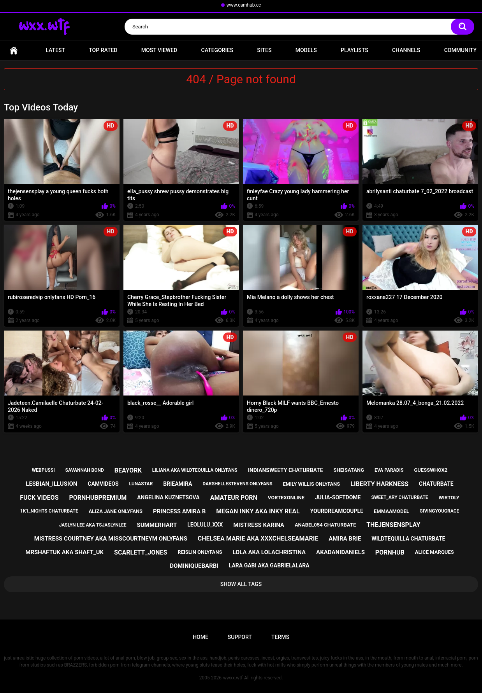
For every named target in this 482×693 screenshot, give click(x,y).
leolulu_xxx (205, 525)
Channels (406, 50)
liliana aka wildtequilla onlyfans (194, 470)
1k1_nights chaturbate (49, 511)
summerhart (157, 525)
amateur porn (233, 497)
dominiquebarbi (194, 565)
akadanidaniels (340, 552)
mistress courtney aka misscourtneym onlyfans (110, 538)
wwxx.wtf (233, 678)
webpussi (43, 470)
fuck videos (39, 497)
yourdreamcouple (336, 511)
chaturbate (436, 484)
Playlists (354, 50)
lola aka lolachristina (269, 552)
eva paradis (389, 470)
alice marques (434, 552)
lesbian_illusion (51, 483)
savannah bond (84, 470)
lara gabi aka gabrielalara (269, 565)
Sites (264, 50)
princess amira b (179, 511)
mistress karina (258, 525)
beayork (128, 470)
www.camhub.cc (244, 5)
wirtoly (449, 497)
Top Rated (103, 50)
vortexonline (286, 497)
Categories (217, 50)
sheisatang (349, 470)
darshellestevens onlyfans (237, 483)
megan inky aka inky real (257, 511)
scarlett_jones (140, 552)
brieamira (177, 484)
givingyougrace (439, 511)
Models (306, 50)
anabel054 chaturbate (325, 525)
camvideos (103, 484)
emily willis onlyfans (311, 484)
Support (240, 637)
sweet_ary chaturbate (399, 497)
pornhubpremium (98, 497)
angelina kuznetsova (168, 497)
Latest (55, 50)
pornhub (390, 552)
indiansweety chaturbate (285, 470)
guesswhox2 (430, 470)
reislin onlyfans (200, 552)
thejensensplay (393, 524)
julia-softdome (338, 497)
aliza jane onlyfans (115, 511)
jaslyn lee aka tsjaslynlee (93, 525)
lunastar (141, 483)
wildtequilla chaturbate (408, 539)
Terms (280, 637)
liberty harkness (379, 484)
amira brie (345, 538)
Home (13, 50)
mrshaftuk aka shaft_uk (64, 552)
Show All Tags (241, 584)
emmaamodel (391, 511)
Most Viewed (159, 50)
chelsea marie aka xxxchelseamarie (258, 538)
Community (460, 50)
